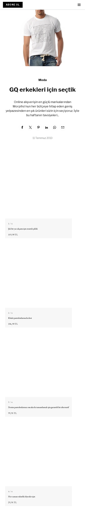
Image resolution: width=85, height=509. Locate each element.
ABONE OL (13, 4)
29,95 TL (12, 502)
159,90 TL (13, 234)
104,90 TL (13, 323)
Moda (42, 80)
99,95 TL (12, 413)
